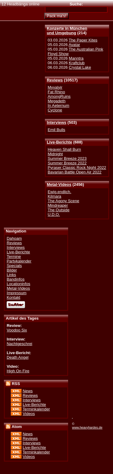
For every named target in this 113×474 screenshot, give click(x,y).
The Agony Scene (63, 201)
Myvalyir (55, 87)
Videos (29, 413)
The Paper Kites (83, 40)
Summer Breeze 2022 (67, 163)
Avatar (74, 44)
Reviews (55, 80)
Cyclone (55, 110)
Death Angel (17, 357)
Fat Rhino (56, 92)
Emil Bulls (56, 129)
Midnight (55, 154)
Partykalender (19, 261)
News (28, 391)
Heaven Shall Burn (64, 149)
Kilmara (54, 196)
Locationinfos (18, 283)
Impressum (17, 293)
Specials (14, 265)
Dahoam (14, 238)
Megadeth (56, 101)
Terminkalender (36, 409)
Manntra (76, 58)
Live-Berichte (59, 142)
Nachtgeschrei (19, 343)
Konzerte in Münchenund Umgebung (67, 30)
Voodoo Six (17, 330)
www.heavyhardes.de (87, 427)
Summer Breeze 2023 (67, 158)
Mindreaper (58, 205)
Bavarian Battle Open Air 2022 (74, 172)
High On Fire (18, 371)
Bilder (12, 270)
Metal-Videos (59, 184)
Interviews (56, 122)
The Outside (58, 210)
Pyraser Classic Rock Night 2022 (77, 167)
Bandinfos (15, 279)
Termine (14, 256)
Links (11, 274)
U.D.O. (54, 214)
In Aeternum (58, 105)
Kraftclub (76, 63)
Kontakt (13, 297)
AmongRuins (59, 96)
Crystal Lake (80, 67)
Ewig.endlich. (59, 191)
